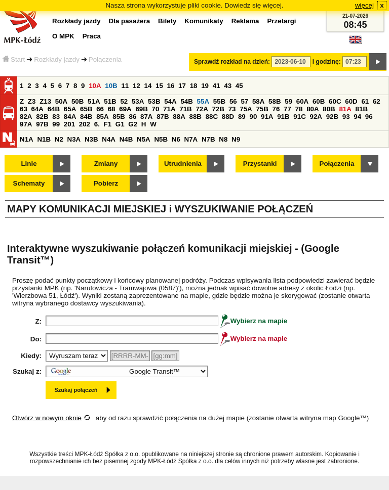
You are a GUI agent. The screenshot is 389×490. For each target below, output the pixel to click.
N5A (143, 139)
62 (376, 101)
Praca (92, 36)
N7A (191, 139)
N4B (126, 139)
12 (136, 86)
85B (118, 116)
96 (369, 116)
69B (141, 109)
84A (70, 116)
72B (218, 109)
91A (267, 116)
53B (154, 101)
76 (276, 109)
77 (287, 109)
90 (253, 116)
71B (185, 109)
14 (148, 86)
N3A (74, 139)
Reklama (245, 21)
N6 (176, 139)
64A (37, 109)
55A (203, 101)
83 (56, 116)
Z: (38, 321)
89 (242, 116)
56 (233, 101)
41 (216, 86)
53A (138, 101)
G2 (132, 124)
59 (288, 101)
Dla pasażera (129, 21)
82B (42, 116)
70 (156, 109)
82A (26, 116)
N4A (108, 139)
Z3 (32, 101)
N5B (161, 139)
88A (179, 116)
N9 (235, 139)
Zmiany (106, 163)
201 (69, 124)
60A (302, 101)
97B (42, 124)
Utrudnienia (183, 163)
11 (125, 86)
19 (205, 86)
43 (227, 86)
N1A (26, 139)
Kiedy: (31, 356)
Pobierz (106, 183)
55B (219, 101)
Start (14, 59)
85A (102, 116)
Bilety (167, 21)
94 (357, 116)
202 (84, 124)
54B (186, 101)
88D (228, 116)
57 (244, 101)
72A (202, 109)
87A (146, 116)
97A (26, 124)
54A (170, 101)
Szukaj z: (27, 371)
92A (315, 116)
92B (332, 116)
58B (274, 101)
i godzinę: (327, 61)
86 (132, 116)
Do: (36, 339)
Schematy (29, 183)
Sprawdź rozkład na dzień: (232, 61)
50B (77, 101)
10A (95, 86)
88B (195, 116)
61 (365, 101)
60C (335, 101)
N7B (208, 139)
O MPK (63, 36)
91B (283, 116)
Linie (28, 163)
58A (258, 101)
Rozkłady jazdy (57, 59)
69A (125, 109)
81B (362, 109)
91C (299, 116)
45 (239, 86)
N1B (44, 139)
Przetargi (281, 21)
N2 (59, 139)
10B (111, 86)
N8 (223, 139)
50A (61, 101)
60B (319, 101)
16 (171, 86)
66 (100, 109)
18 (194, 86)
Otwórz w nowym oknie (47, 418)
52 (124, 101)
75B (262, 109)
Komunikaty (203, 21)
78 (299, 109)
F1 (108, 124)
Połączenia (105, 59)
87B (163, 116)
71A (169, 109)
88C (212, 116)
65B (86, 109)
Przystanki (260, 163)
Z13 (45, 101)
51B (110, 101)
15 (159, 86)
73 (232, 109)
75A (246, 109)
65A (70, 109)
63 (23, 109)
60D (351, 101)
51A (94, 101)
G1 (120, 124)
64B (54, 109)
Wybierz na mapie (253, 321)
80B (329, 109)
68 (111, 109)
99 (56, 124)
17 (182, 86)
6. (97, 124)
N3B (91, 139)
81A (345, 109)
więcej (364, 5)
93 (346, 116)
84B (86, 116)
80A (312, 109)
